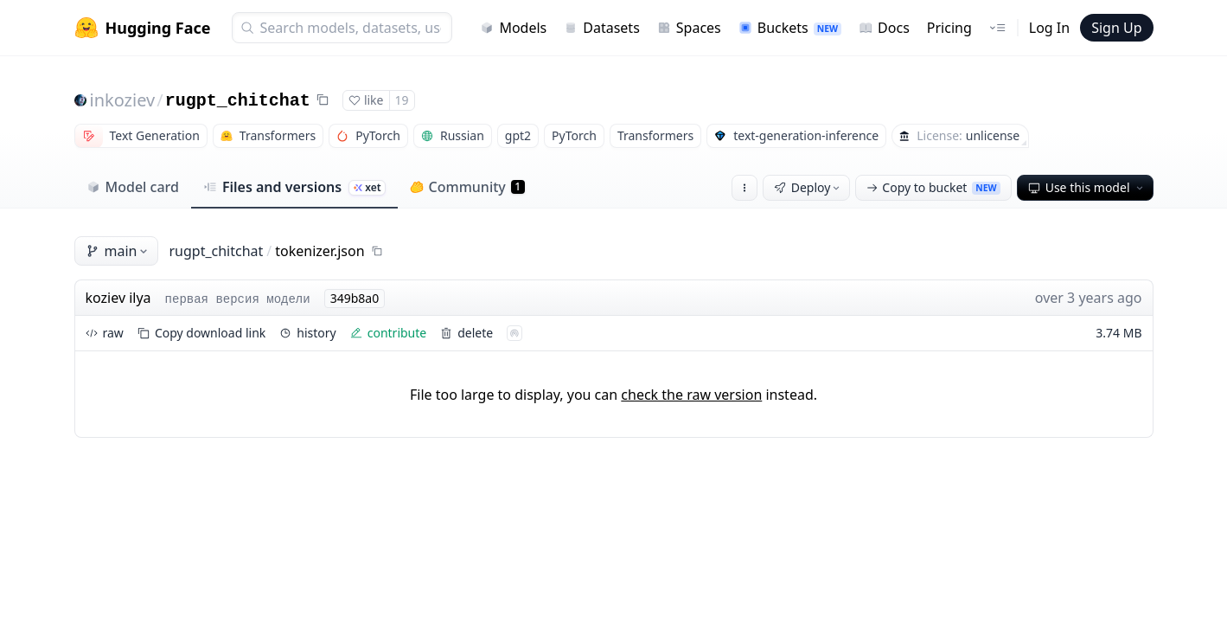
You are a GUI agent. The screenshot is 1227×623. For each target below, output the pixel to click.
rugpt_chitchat (237, 101)
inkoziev (123, 100)
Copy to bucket (933, 187)
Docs (884, 27)
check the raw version (691, 394)
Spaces (689, 27)
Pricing (949, 27)
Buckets (789, 27)
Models (513, 27)
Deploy (808, 187)
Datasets (602, 27)
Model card (132, 186)
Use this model (1087, 187)
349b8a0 (355, 298)
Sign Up (1116, 27)
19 (402, 100)
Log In (1049, 27)
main (118, 250)
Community (467, 186)
